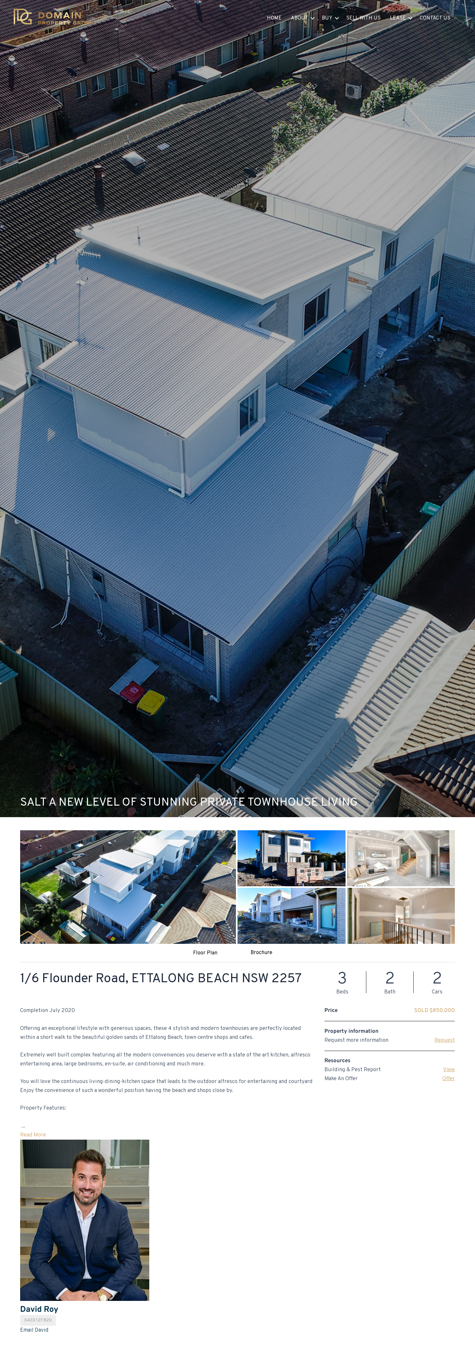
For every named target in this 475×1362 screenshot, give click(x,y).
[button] (312, 18)
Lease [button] (398, 18)
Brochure (261, 953)
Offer (448, 1078)
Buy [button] (327, 18)
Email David (34, 1330)
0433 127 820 (38, 1320)
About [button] (299, 18)
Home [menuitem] (274, 18)
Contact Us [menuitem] (435, 18)
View (449, 1069)
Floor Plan (205, 953)
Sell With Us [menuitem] (363, 18)
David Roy (39, 1309)
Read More (33, 1135)
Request (444, 1040)
